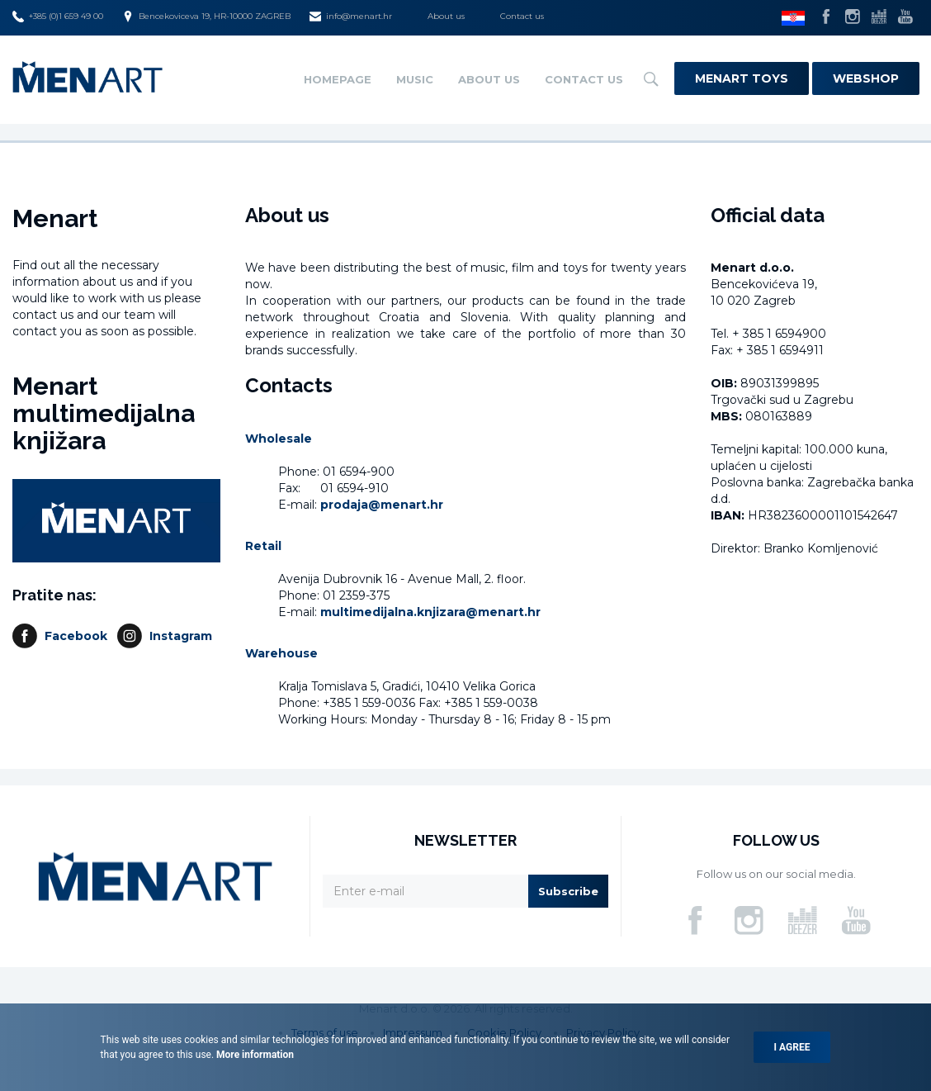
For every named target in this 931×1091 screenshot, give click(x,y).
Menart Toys (741, 78)
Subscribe (568, 891)
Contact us (522, 16)
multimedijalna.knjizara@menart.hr (430, 612)
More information (254, 1054)
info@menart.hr (351, 16)
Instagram (180, 636)
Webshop (866, 78)
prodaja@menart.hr (381, 504)
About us (446, 16)
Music (414, 79)
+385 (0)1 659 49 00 (57, 16)
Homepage (337, 79)
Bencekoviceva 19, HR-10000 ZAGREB (206, 16)
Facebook (76, 636)
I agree (792, 1047)
